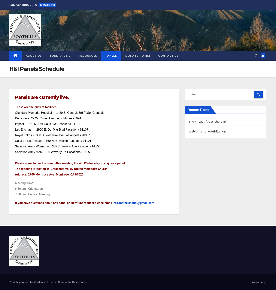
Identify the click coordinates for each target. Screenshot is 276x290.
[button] (256, 55)
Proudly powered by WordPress (28, 282)
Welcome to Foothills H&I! (208, 131)
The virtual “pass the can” (208, 121)
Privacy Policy (259, 282)
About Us (34, 55)
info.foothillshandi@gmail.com (133, 203)
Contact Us (168, 55)
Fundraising (60, 55)
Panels (111, 55)
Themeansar (79, 282)
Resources (88, 55)
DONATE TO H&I (137, 55)
